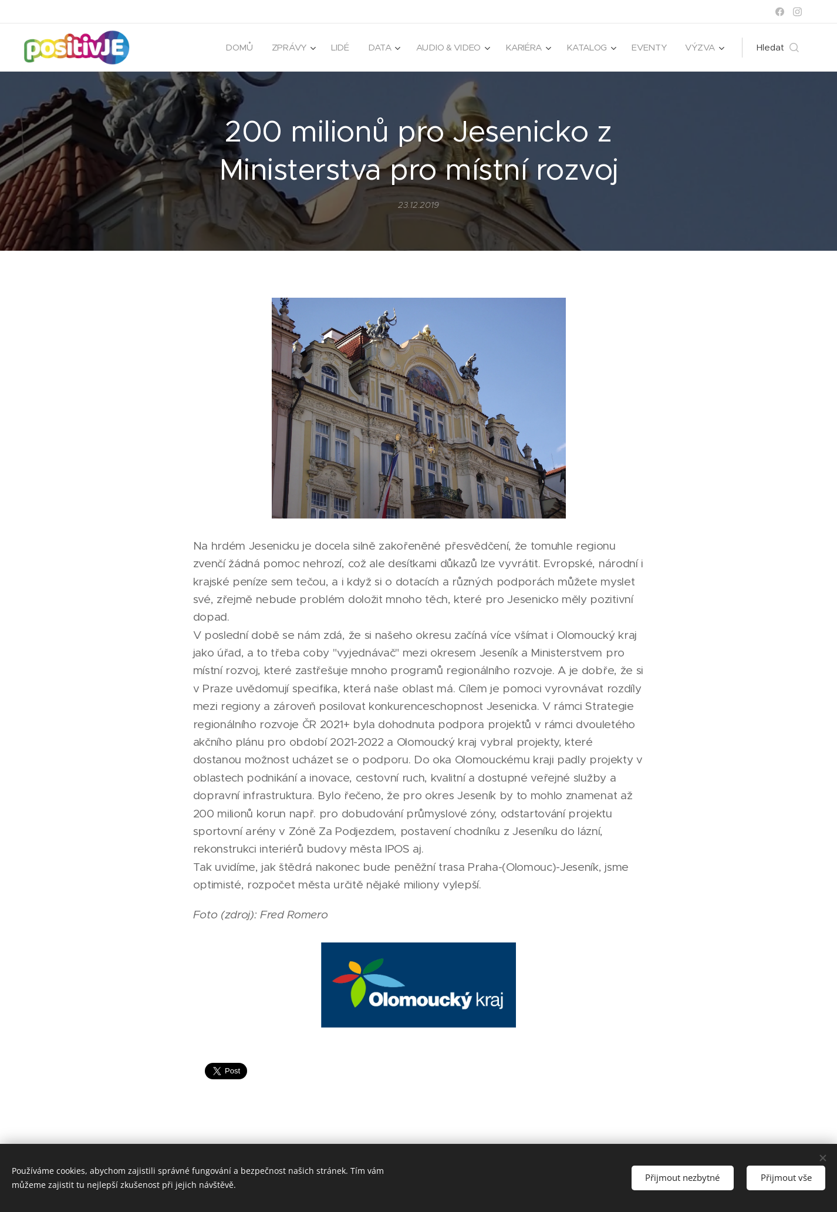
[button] (778, 47)
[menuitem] (233, 47)
